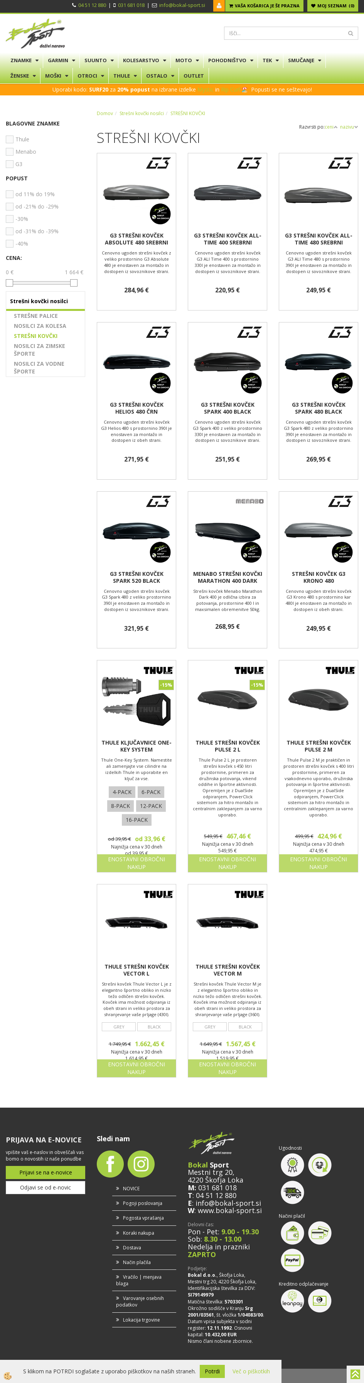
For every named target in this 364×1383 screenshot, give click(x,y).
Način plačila (137, 1262)
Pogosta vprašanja (143, 1218)
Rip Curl (230, 89)
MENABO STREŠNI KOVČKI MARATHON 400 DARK (227, 577)
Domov (105, 113)
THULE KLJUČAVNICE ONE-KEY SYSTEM (136, 746)
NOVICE (131, 1188)
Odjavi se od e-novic (45, 1187)
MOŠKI (53, 75)
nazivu (349, 127)
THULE (121, 75)
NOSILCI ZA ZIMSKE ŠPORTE (39, 349)
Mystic (205, 89)
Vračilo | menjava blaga (139, 1280)
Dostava (132, 1247)
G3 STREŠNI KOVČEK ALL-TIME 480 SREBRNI (318, 239)
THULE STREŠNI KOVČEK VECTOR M (227, 970)
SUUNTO (95, 60)
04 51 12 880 (92, 5)
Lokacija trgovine (141, 1320)
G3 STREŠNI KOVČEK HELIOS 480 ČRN (136, 408)
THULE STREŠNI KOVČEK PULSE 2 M (318, 746)
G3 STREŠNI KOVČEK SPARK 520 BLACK (136, 577)
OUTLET (194, 75)
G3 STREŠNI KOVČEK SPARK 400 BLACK (227, 408)
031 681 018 (131, 5)
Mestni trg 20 (210, 1172)
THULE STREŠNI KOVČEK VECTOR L (136, 970)
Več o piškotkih (251, 1371)
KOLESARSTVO (141, 60)
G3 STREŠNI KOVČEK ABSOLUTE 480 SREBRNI (136, 239)
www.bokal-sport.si (230, 1210)
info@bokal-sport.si (182, 5)
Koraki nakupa (138, 1233)
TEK (267, 60)
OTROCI (87, 75)
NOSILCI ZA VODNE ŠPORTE (39, 367)
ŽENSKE (19, 75)
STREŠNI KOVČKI (35, 335)
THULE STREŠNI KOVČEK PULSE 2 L (227, 746)
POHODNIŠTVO (227, 60)
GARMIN (58, 60)
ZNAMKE (21, 60)
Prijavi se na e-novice (45, 1172)
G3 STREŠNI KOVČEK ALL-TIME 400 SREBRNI (227, 239)
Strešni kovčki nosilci (142, 113)
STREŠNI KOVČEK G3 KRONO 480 (318, 577)
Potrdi (212, 1371)
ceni (331, 127)
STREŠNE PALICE (36, 315)
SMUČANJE (301, 60)
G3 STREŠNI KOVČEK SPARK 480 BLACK (318, 408)
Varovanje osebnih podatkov (140, 1301)
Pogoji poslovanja (142, 1203)
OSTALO (156, 75)
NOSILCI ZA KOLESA (40, 325)
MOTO (183, 60)
